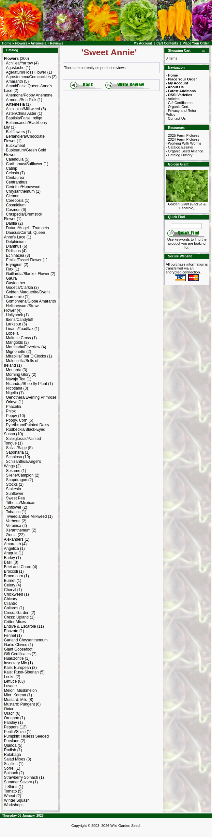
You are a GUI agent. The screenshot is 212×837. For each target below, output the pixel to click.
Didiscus (13, 251)
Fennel (10, 635)
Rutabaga (12, 754)
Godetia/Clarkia (19, 287)
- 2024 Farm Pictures (182, 139)
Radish (10, 750)
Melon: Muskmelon (20, 690)
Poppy (11, 415)
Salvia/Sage (16, 447)
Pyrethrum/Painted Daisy (27, 425)
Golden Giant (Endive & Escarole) (187, 204)
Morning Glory (18, 374)
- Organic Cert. (177, 107)
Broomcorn (13, 576)
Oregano (11, 718)
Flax (9, 269)
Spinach (11, 773)
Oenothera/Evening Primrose (31, 397)
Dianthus (13, 246)
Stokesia (13, 489)
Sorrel (9, 768)
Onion (9, 708)
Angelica (11, 548)
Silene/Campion (20, 475)
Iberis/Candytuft (19, 319)
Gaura (11, 278)
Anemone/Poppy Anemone (29, 95)
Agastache (15, 67)
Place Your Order (196, 43)
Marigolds (14, 342)
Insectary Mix (15, 663)
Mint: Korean (15, 695)
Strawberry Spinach (21, 777)
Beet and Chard (17, 567)
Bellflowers (15, 132)
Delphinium (15, 241)
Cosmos (13, 209)
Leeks (9, 676)
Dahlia (11, 223)
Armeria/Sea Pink (21, 99)
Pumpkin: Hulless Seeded (26, 736)
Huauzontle (14, 658)
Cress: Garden (16, 612)
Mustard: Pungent (19, 704)
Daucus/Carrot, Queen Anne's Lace (24, 234)
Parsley (10, 722)
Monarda (13, 370)
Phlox (11, 411)
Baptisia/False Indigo (24, 118)
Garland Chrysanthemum (26, 640)
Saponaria (15, 452)
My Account (143, 43)
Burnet (9, 580)
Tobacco (13, 512)
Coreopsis (14, 200)
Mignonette (15, 351)
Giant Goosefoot (18, 649)
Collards (11, 608)
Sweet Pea (15, 498)
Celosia (12, 173)
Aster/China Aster (21, 113)
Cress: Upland (16, 617)
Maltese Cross (18, 338)
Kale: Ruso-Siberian (21, 672)
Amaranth (14, 81)
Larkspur (13, 324)
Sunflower (14, 493)
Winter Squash (17, 800)
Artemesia (38, 43)
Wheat (9, 795)
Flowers (21, 43)
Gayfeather (15, 283)
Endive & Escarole (20, 626)
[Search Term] (186, 226)
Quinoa (10, 745)
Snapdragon (16, 480)
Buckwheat (15, 145)
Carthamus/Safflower (24, 164)
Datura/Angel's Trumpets (27, 228)
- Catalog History (179, 155)
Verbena (13, 521)
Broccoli (11, 571)
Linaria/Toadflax (19, 328)
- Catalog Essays (179, 147)
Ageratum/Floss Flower (26, 72)
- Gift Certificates (179, 103)
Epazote (11, 631)
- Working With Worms (184, 143)
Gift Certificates (17, 654)
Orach (9, 713)
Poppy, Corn (16, 420)
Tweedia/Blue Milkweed (26, 516)
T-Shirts (10, 786)
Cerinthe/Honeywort (23, 186)
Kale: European (17, 667)
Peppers (11, 727)
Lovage (10, 686)
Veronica (13, 525)
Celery (9, 585)
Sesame (13, 470)
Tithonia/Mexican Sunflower (19, 505)
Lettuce (10, 681)
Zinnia (11, 534)
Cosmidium (15, 205)
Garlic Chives (15, 644)
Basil (8, 562)
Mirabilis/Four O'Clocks (26, 356)
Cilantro (10, 603)
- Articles (172, 99)
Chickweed (13, 594)
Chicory (10, 599)
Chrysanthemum (20, 191)
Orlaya (11, 402)
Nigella (12, 393)
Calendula (14, 159)
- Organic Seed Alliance (184, 151)
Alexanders (13, 539)
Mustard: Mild (15, 699)
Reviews (56, 43)
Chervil (10, 589)
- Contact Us (176, 118)
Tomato (10, 791)
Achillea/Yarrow (19, 63)
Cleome (12, 196)
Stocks (12, 484)
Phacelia (13, 406)
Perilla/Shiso (15, 731)
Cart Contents (167, 43)
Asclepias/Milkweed (23, 109)
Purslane (11, 741)
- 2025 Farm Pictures (182, 135)
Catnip (11, 168)
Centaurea (15, 177)
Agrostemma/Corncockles (28, 77)
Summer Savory (18, 782)
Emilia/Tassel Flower (23, 260)
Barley (9, 557)
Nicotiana (14, 388)
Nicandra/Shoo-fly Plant (26, 383)
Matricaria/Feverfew (23, 347)
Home (6, 43)
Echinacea (15, 255)
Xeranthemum (18, 530)
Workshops (13, 805)
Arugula (10, 553)
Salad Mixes (14, 759)
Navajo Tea (15, 379)
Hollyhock (14, 315)
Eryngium (14, 264)
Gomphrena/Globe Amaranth (31, 301)
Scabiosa (14, 457)
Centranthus (16, 182)
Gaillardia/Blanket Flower (27, 273)
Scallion (11, 763)
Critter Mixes (15, 621)
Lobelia (12, 333)
